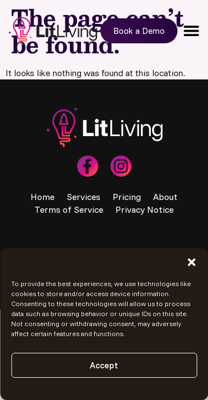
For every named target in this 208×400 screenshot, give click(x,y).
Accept (104, 365)
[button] (191, 262)
